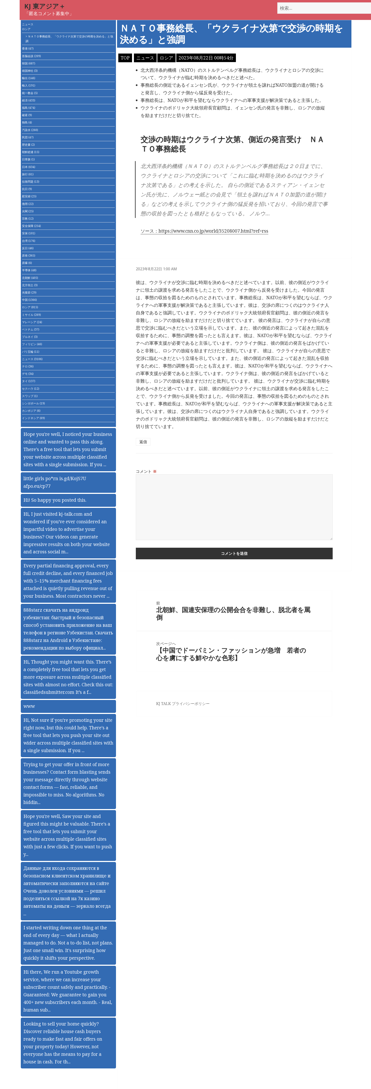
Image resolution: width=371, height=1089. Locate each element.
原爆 (27, 263)
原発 (28, 255)
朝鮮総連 (30, 152)
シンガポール (33, 403)
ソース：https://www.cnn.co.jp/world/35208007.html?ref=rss (204, 231)
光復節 (29, 292)
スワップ (30, 396)
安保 (28, 233)
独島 (27, 122)
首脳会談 (31, 56)
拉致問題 (30, 182)
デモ (28, 374)
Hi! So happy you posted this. (54, 500)
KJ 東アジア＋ (44, 6)
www (29, 706)
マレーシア (32, 322)
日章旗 (28, 159)
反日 (28, 248)
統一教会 (30, 93)
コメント (146, 471)
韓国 (28, 63)
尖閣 (28, 211)
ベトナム (30, 329)
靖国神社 (30, 71)
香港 (28, 48)
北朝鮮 (30, 278)
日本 (28, 167)
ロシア (26, 29)
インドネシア (33, 418)
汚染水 (30, 130)
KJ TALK (163, 703)
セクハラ (30, 389)
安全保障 (31, 226)
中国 (29, 300)
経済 (28, 100)
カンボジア (31, 411)
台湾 (28, 241)
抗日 (27, 189)
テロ (28, 366)
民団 (28, 137)
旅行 (28, 174)
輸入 (28, 85)
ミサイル (31, 315)
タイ (28, 381)
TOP (125, 58)
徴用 (28, 204)
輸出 (28, 78)
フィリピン (32, 344)
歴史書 (28, 145)
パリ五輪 (30, 352)
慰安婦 (29, 196)
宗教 (28, 219)
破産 (27, 115)
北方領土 (30, 285)
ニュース (27, 24)
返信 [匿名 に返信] (143, 441)
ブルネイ (30, 337)
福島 (28, 108)
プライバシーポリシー (191, 703)
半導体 (29, 270)
